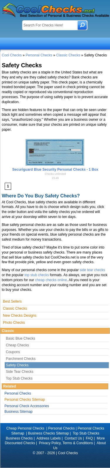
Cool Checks (12, 55)
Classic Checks (68, 55)
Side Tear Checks (19, 372)
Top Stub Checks (19, 378)
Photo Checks (14, 323)
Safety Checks (17, 365)
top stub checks (36, 275)
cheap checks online (51, 280)
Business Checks (19, 438)
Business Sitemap (18, 412)
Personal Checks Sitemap (24, 399)
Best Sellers (12, 301)
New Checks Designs (19, 315)
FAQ (89, 438)
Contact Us (73, 438)
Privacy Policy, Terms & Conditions (66, 443)
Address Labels (48, 438)
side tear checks (92, 270)
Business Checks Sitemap (48, 433)
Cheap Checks (17, 345)
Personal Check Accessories (26, 406)
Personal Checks (39, 55)
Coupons (13, 352)
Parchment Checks (20, 359)
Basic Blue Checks (20, 338)
